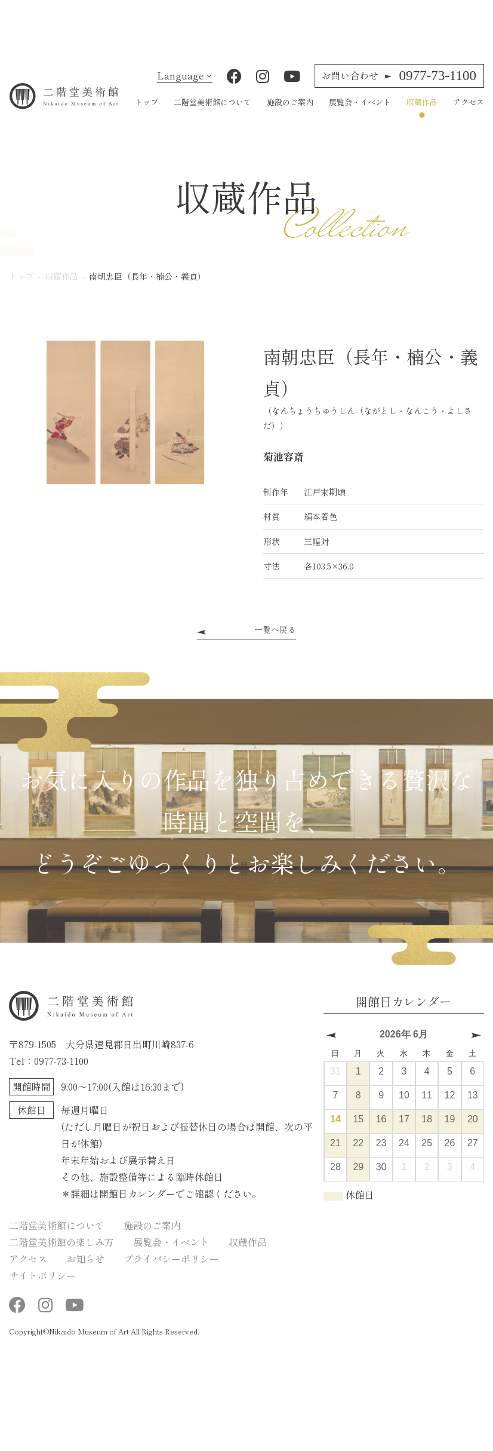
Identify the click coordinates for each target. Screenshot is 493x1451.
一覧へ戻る (275, 641)
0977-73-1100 (398, 86)
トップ (146, 113)
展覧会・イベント (360, 113)
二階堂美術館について (212, 113)
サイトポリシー (42, 1286)
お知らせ (85, 1269)
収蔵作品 (421, 113)
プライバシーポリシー (171, 1269)
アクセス (468, 113)
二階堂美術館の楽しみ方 (61, 1252)
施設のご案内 (290, 113)
